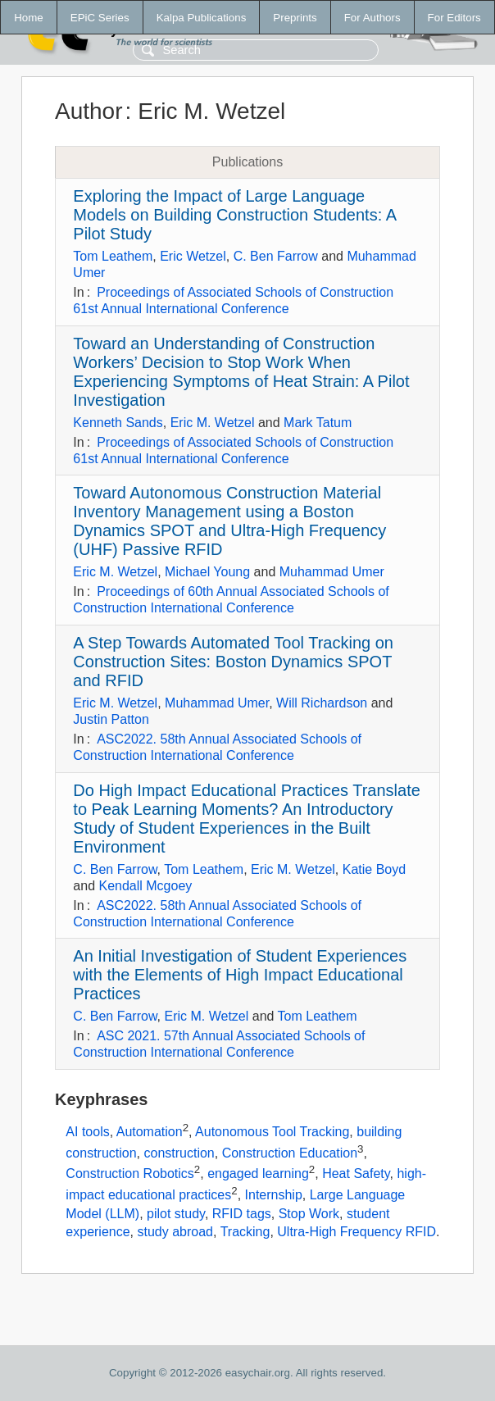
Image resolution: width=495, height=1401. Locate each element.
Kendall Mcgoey (145, 886)
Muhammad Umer (331, 572)
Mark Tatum (318, 423)
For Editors (454, 17)
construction (178, 1153)
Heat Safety (355, 1174)
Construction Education (289, 1153)
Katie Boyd (374, 869)
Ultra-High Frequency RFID (356, 1232)
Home (28, 17)
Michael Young (207, 572)
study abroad (176, 1232)
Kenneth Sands (117, 423)
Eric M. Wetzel (212, 423)
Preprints (294, 17)
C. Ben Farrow (276, 256)
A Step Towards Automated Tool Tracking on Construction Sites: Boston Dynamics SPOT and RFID (233, 661)
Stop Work (309, 1214)
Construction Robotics (130, 1174)
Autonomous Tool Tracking (272, 1132)
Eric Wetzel (193, 256)
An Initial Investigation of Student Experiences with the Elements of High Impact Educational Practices (239, 975)
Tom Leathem (112, 256)
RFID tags (241, 1214)
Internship (273, 1195)
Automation (149, 1132)
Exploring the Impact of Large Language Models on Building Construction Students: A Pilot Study (234, 215)
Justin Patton (111, 719)
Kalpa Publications (202, 17)
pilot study (176, 1214)
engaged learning (258, 1174)
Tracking (245, 1232)
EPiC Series (99, 17)
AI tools (87, 1132)
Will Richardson (321, 703)
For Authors (372, 17)
